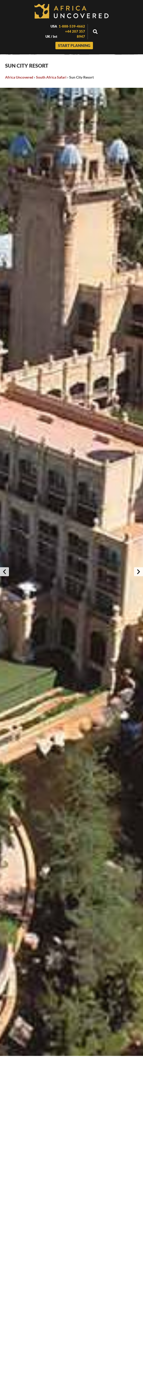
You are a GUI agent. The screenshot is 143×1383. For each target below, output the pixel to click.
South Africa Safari (51, 77)
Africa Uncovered (19, 77)
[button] (95, 32)
